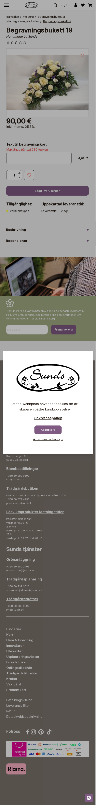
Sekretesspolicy (48, 418)
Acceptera (48, 429)
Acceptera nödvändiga (48, 439)
